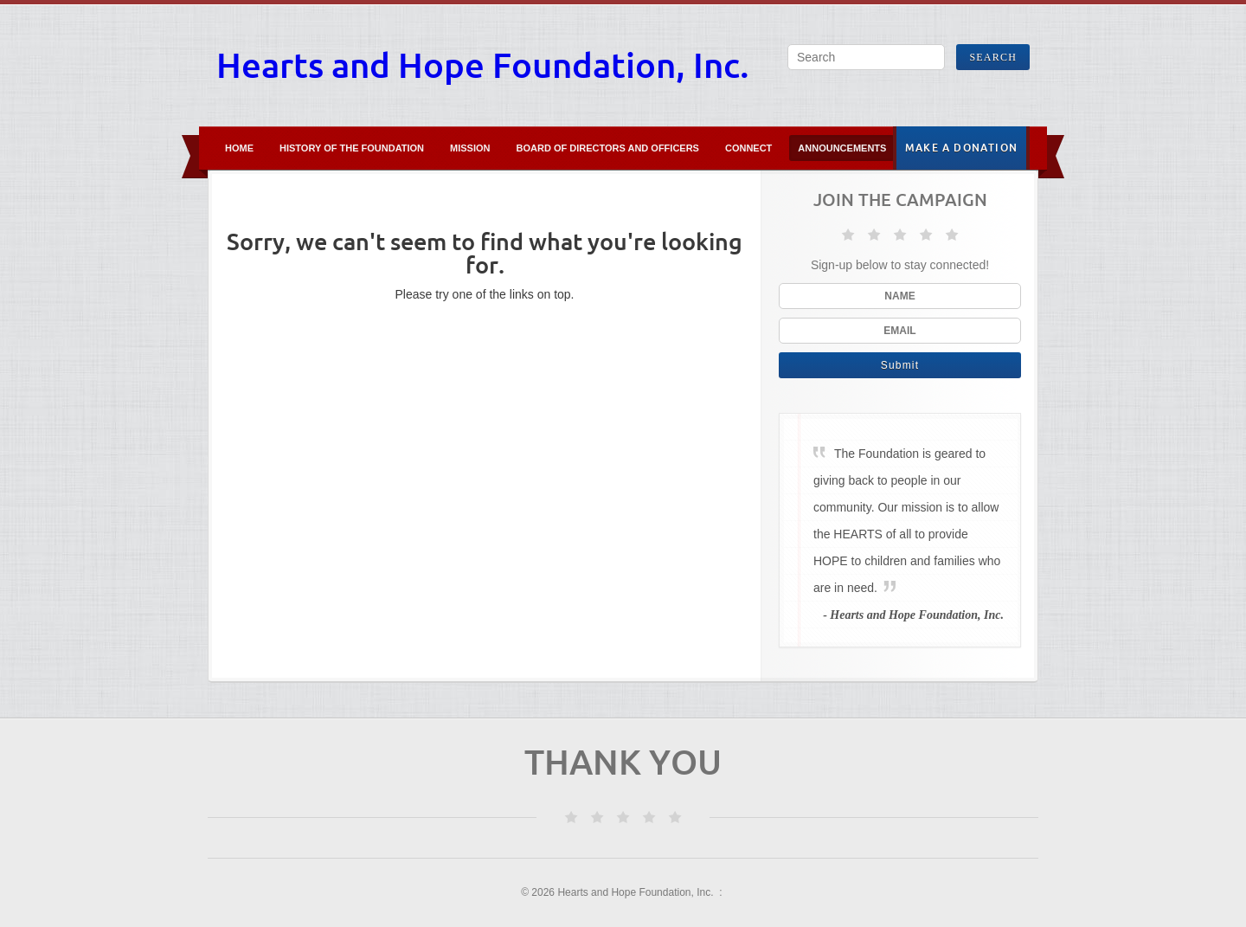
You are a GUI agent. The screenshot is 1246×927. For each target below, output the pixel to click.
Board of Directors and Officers (608, 148)
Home (239, 148)
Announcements (842, 148)
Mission (470, 148)
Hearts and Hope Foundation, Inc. (482, 65)
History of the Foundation (351, 148)
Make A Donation (961, 147)
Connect (748, 148)
